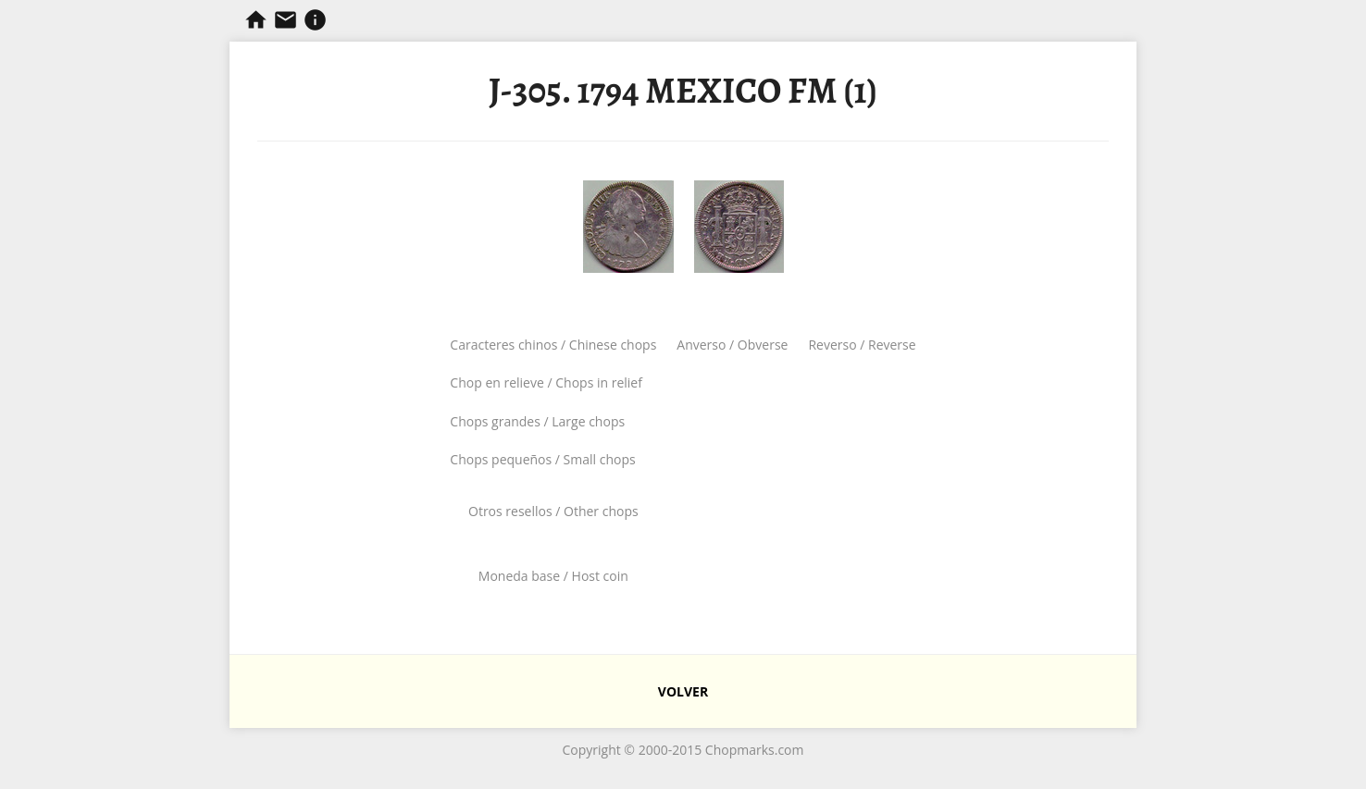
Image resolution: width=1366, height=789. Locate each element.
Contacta (285, 19)
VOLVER (683, 691)
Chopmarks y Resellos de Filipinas (255, 19)
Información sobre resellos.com (315, 19)
